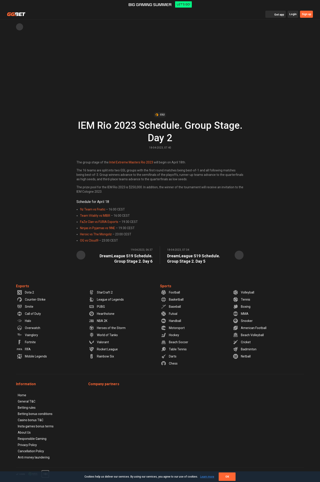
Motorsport (173, 328)
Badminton (244, 349)
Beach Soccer (174, 342)
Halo (24, 320)
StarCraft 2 (101, 292)
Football (170, 292)
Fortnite (26, 342)
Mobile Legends (32, 356)
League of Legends (106, 299)
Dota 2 (25, 292)
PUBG (97, 306)
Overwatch (28, 328)
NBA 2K (98, 320)
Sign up (306, 14)
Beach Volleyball (248, 335)
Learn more (207, 476)
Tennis (241, 299)
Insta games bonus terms (36, 426)
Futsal (169, 313)
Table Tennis (174, 349)
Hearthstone (101, 313)
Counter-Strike (31, 299)
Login (292, 14)
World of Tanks (103, 335)
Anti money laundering (34, 457)
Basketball (172, 299)
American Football (249, 328)
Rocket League (103, 349)
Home (22, 395)
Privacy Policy (27, 445)
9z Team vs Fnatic (92, 209)
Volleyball (243, 292)
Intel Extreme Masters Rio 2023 (131, 162)
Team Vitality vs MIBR (95, 215)
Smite (25, 306)
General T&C (26, 401)
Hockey (170, 335)
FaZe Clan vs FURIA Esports (99, 222)
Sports (165, 286)
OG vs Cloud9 (89, 240)
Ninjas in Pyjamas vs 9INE (97, 228)
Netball (242, 356)
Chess (169, 363)
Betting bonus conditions (35, 414)
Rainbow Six (101, 356)
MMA (240, 313)
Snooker (243, 320)
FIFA (24, 349)
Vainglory (27, 335)
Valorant (99, 342)
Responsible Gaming (32, 438)
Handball (171, 320)
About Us (24, 432)
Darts (168, 356)
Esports (22, 286)
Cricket (242, 342)
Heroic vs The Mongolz (96, 234)
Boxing (241, 306)
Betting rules (27, 407)
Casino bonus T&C (30, 420)
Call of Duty (29, 313)
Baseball (171, 306)
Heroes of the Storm (107, 328)
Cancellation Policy (31, 451)
